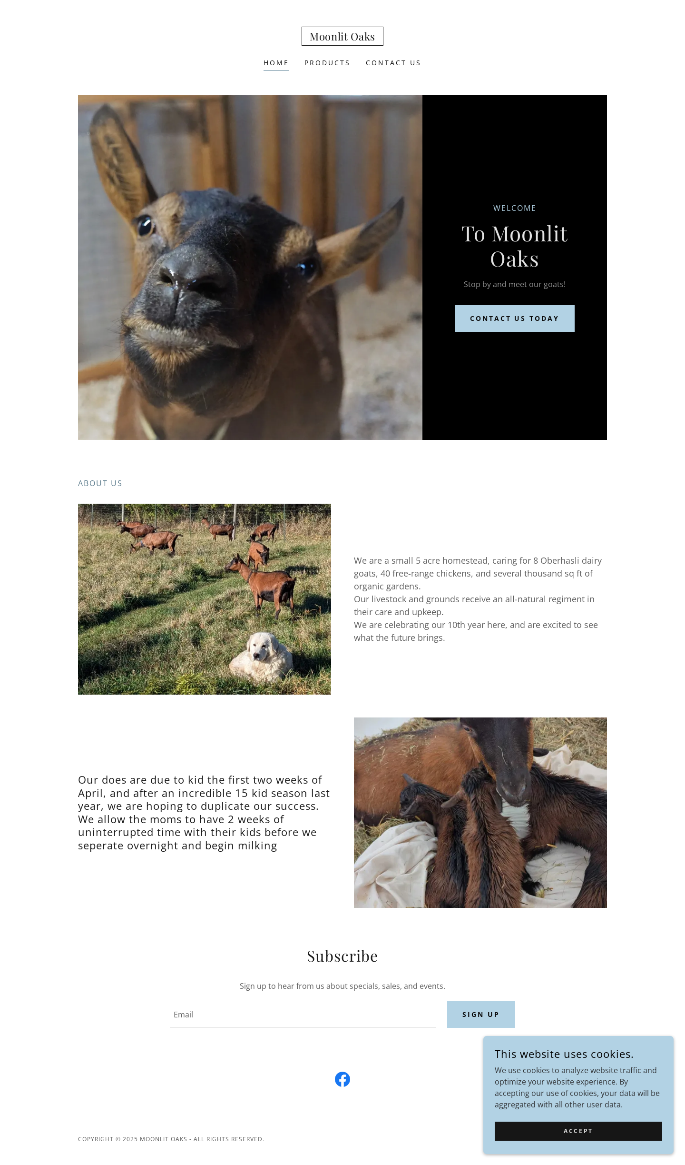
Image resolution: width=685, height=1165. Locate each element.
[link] (342, 37)
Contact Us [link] (393, 62)
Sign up (481, 1014)
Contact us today (515, 318)
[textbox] (302, 1014)
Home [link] (276, 62)
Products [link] (327, 62)
